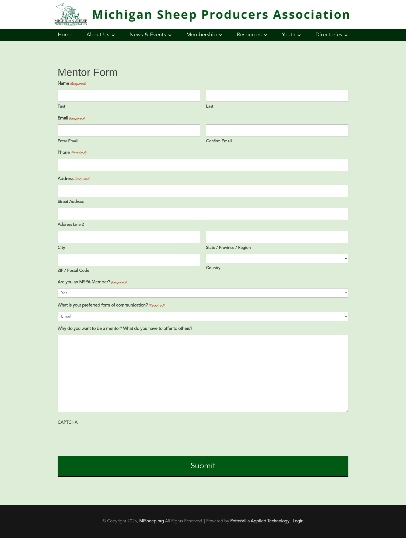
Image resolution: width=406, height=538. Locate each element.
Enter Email (68, 141)
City (61, 248)
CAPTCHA (68, 423)
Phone (72, 153)
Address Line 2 (71, 225)
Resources (249, 35)
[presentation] (98, 439)
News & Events (148, 35)
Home (65, 35)
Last (209, 107)
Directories (329, 35)
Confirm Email (219, 141)
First (61, 107)
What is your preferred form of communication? (111, 305)
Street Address (70, 202)
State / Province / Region (228, 248)
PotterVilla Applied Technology (259, 521)
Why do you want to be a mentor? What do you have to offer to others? (125, 329)
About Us (97, 35)
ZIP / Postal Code (73, 271)
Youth (288, 35)
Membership (201, 35)
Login (298, 521)
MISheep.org (151, 521)
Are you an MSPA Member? (92, 282)
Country (213, 268)
